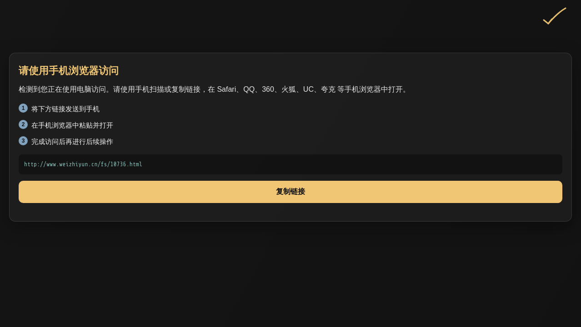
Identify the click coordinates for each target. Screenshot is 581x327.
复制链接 (290, 191)
